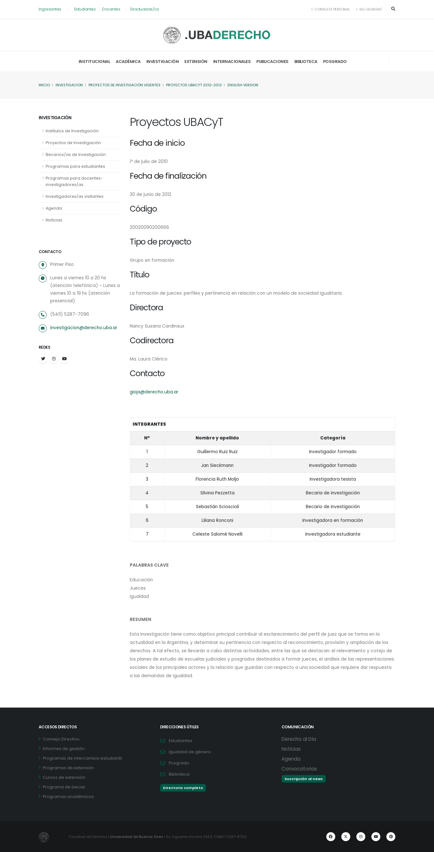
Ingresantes (50, 9)
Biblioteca (305, 61)
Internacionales (232, 61)
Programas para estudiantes (76, 166)
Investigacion (69, 85)
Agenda (54, 208)
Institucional (94, 61)
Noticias (54, 220)
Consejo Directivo (61, 739)
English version (245, 85)
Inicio (44, 85)
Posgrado (335, 61)
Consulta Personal (330, 9)
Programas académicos (68, 796)
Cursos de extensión (64, 777)
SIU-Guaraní (369, 9)
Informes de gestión (64, 748)
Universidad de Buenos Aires (137, 836)
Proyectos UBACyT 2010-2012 (196, 85)
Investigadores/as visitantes (75, 196)
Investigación (162, 61)
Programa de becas (64, 787)
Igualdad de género (190, 752)
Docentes (112, 9)
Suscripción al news (303, 778)
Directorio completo (183, 787)
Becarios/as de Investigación (76, 154)
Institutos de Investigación (72, 131)
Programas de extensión (68, 768)
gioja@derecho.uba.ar (154, 392)
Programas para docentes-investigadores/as (75, 181)
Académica (128, 61)
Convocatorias (299, 768)
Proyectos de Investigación (74, 142)
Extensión (195, 61)
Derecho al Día (299, 739)
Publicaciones (272, 61)
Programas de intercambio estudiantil (82, 758)
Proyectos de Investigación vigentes (125, 85)
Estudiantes (86, 9)
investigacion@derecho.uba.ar (83, 328)
